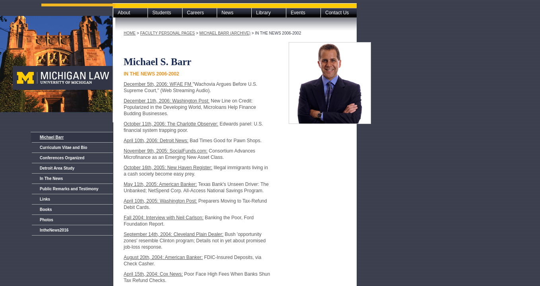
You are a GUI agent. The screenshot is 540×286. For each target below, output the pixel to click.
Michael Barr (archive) (225, 33)
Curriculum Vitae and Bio (63, 147)
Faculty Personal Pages (167, 33)
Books (46, 209)
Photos (46, 220)
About (124, 12)
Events (298, 12)
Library (263, 12)
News (227, 12)
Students (161, 12)
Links (45, 199)
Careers (195, 12)
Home (130, 33)
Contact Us (337, 12)
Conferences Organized (62, 158)
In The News (51, 178)
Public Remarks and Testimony (69, 189)
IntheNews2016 (54, 230)
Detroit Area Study (57, 168)
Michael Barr (52, 137)
